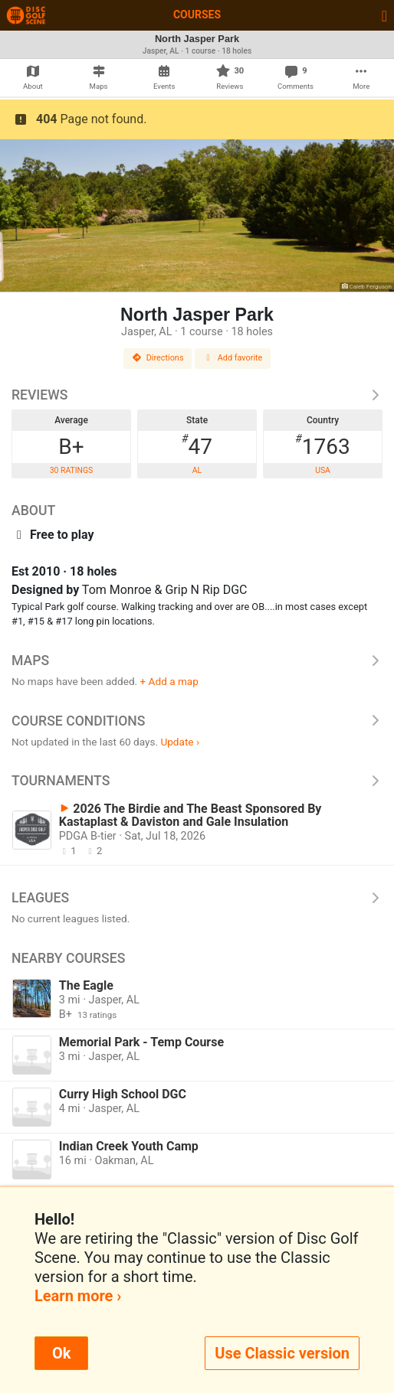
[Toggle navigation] (384, 15)
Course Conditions (197, 721)
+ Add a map (169, 681)
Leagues (197, 897)
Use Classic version (282, 1353)
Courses (197, 14)
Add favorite (233, 358)
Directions (158, 358)
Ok (61, 1353)
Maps (197, 660)
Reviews (197, 395)
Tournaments (197, 780)
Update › (179, 742)
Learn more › (77, 1296)
